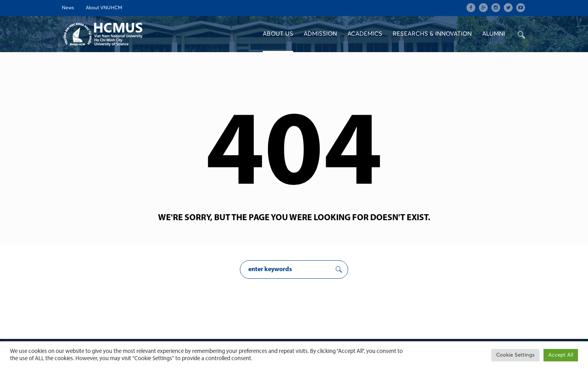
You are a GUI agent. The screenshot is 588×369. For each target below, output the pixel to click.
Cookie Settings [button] (515, 355)
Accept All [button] (560, 355)
